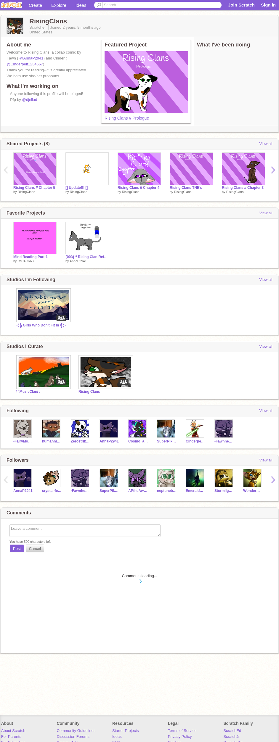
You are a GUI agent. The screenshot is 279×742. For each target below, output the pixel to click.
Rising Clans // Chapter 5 (34, 188)
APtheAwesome (138, 491)
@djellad (29, 99)
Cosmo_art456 (138, 441)
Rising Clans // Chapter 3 (243, 188)
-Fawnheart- (224, 441)
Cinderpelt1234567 (196, 441)
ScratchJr (231, 736)
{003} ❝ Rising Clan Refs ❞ (87, 257)
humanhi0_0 (52, 441)
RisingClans (26, 192)
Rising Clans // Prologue (127, 118)
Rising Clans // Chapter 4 (138, 188)
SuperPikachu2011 (167, 441)
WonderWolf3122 (253, 491)
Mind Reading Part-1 (30, 257)
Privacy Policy (180, 736)
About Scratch (13, 730)
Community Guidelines (76, 730)
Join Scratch (241, 4)
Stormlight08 (224, 491)
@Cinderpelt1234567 (25, 64)
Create (35, 5)
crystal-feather (52, 491)
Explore (58, 5)
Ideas (81, 5)
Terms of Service (182, 730)
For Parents (11, 736)
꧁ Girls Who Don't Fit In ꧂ (41, 325)
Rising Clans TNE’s (186, 188)
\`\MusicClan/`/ (28, 391)
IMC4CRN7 (26, 261)
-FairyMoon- (23, 441)
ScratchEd (232, 730)
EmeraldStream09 (196, 491)
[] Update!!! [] (76, 188)
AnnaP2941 (78, 261)
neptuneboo (167, 491)
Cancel (35, 548)
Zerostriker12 (81, 441)
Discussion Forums (73, 736)
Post (17, 548)
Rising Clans (89, 391)
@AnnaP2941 (31, 58)
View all (265, 143)
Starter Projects (125, 730)
